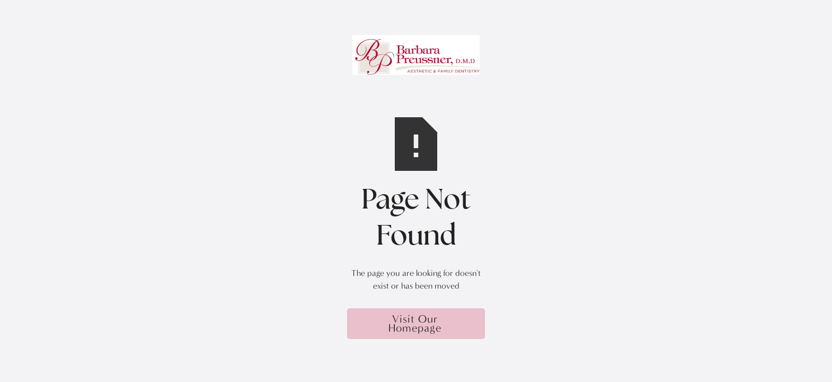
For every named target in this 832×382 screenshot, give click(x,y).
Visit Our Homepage (414, 323)
